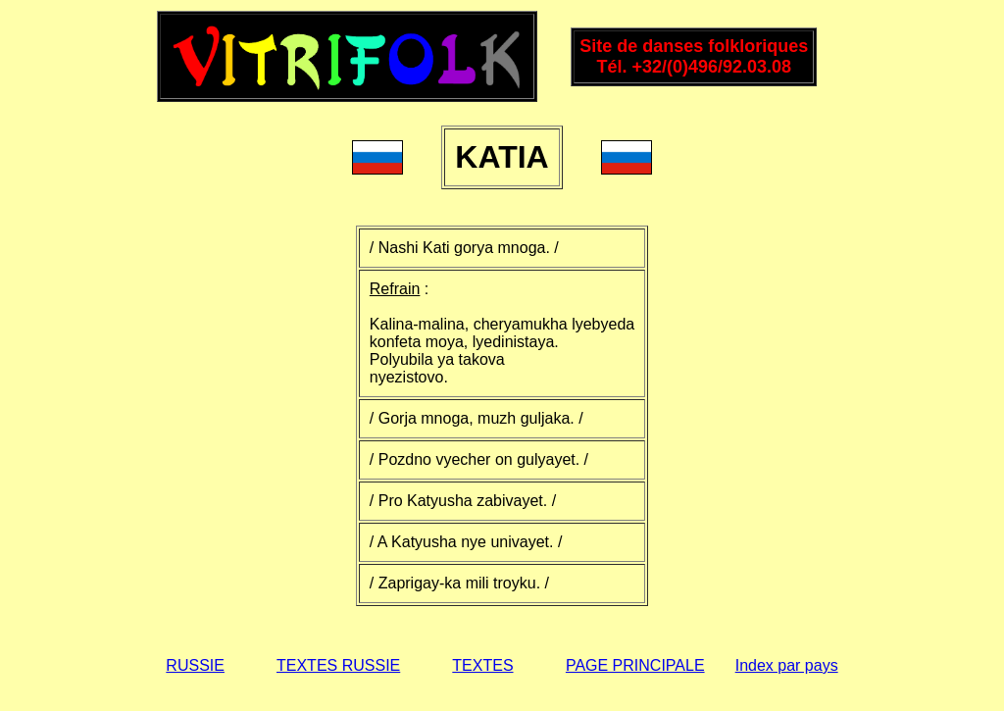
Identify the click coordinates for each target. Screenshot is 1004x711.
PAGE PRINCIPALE (635, 665)
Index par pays (786, 665)
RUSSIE (195, 665)
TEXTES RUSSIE (338, 665)
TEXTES (482, 665)
